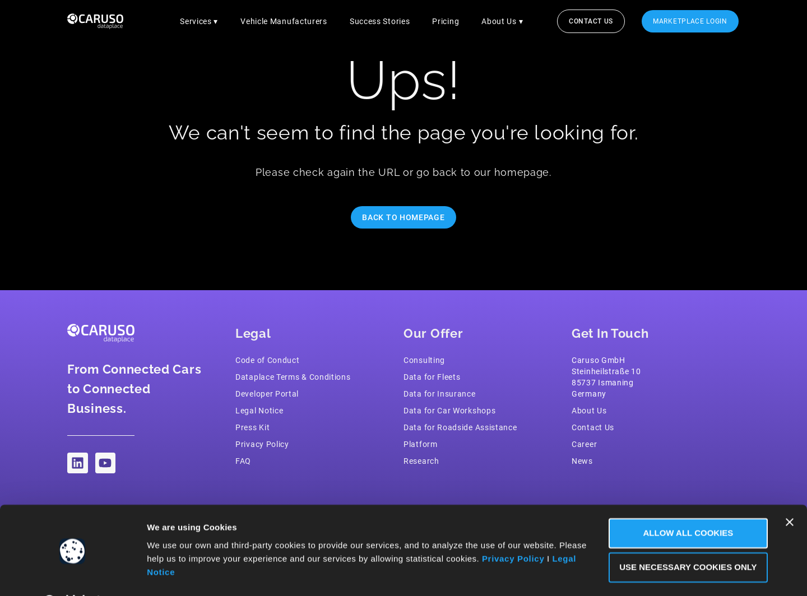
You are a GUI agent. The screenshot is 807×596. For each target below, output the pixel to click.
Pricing (445, 21)
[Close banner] (790, 493)
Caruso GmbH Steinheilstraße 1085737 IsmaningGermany (606, 377)
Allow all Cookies (685, 504)
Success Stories (380, 21)
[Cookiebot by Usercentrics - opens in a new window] (73, 574)
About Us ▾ (502, 21)
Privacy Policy (513, 529)
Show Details (175, 574)
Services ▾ (199, 21)
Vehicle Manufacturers (283, 21)
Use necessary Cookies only (684, 538)
